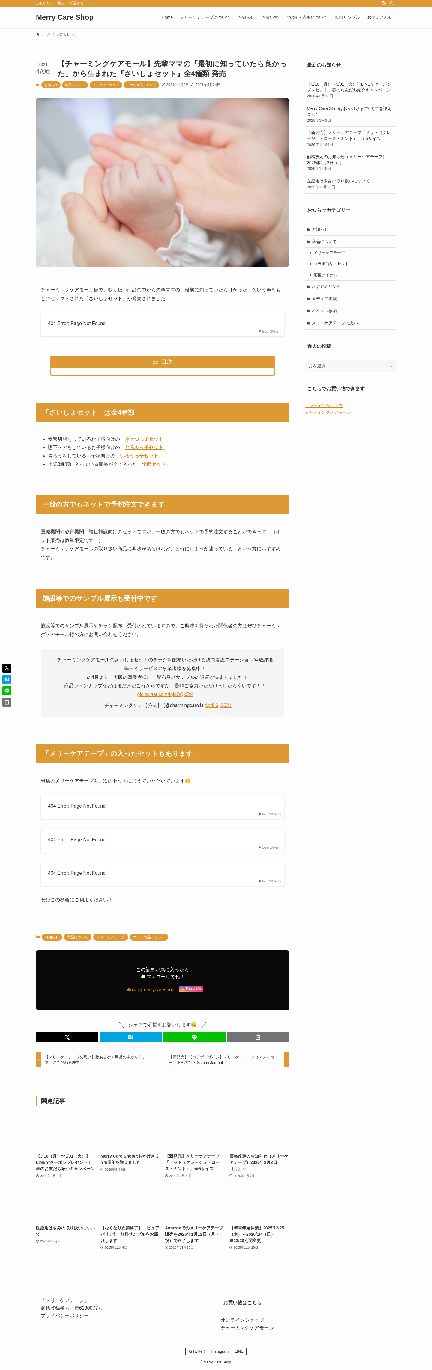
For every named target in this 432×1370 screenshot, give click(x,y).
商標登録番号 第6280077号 (72, 1308)
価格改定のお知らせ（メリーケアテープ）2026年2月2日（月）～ (350, 163)
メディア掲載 (325, 300)
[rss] (384, 3)
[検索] (392, 3)
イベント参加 (325, 313)
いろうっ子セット (139, 455)
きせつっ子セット (144, 439)
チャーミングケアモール (328, 415)
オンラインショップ (324, 408)
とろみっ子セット (144, 447)
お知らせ (51, 85)
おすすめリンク (327, 288)
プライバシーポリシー (65, 1315)
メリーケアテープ (106, 85)
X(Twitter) (196, 1351)
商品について (75, 85)
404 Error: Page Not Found (77, 323)
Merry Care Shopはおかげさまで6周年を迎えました (350, 114)
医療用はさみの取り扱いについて (350, 184)
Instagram (220, 1351)
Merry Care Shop (65, 17)
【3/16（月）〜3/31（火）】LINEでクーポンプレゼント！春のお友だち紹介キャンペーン (350, 90)
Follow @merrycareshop (148, 989)
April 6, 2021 (218, 705)
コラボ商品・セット (141, 85)
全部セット (154, 464)
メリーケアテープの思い (335, 325)
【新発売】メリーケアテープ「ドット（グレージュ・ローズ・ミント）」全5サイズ (350, 138)
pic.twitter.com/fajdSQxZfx (165, 694)
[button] (67, 1037)
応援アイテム (326, 276)
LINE (239, 1351)
